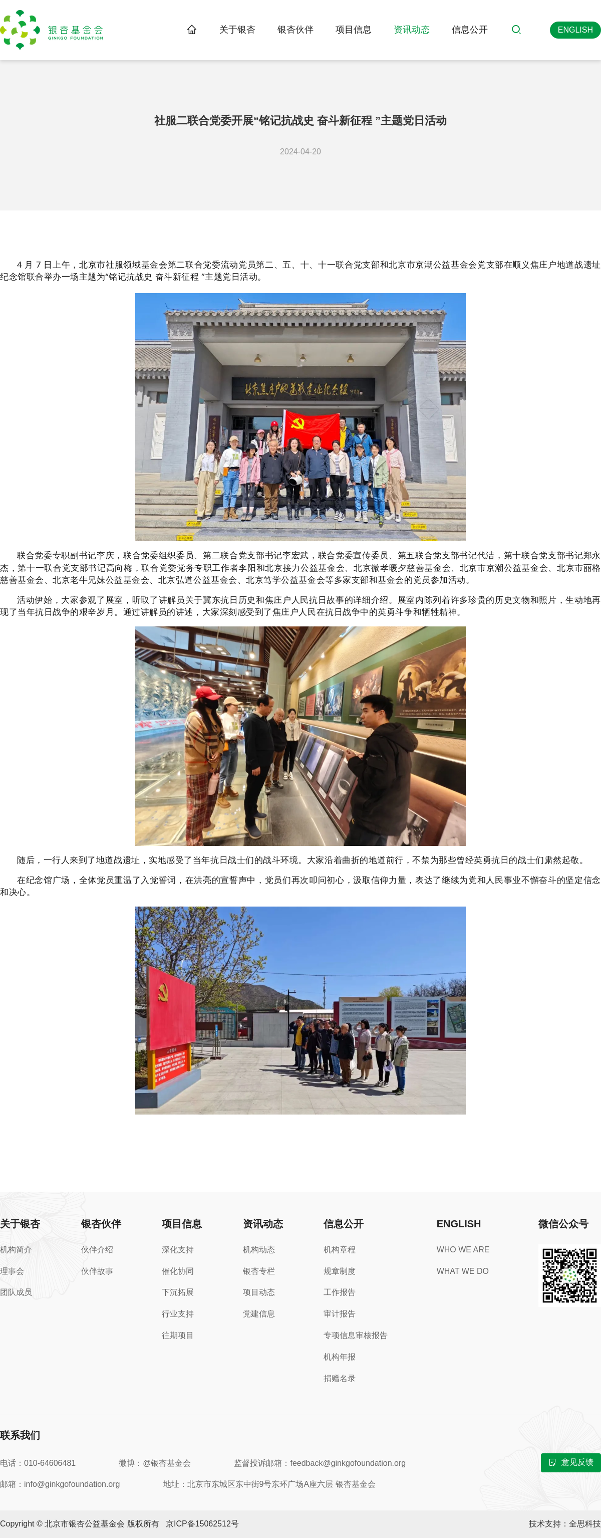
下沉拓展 (178, 1292)
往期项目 (178, 1335)
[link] (191, 30)
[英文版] (575, 30)
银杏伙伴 (295, 30)
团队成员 (16, 1292)
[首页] (191, 30)
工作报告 (340, 1292)
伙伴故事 (97, 1271)
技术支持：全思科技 (565, 1523)
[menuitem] (237, 30)
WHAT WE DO (463, 1271)
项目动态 (259, 1292)
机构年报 (340, 1357)
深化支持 (178, 1249)
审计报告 (340, 1313)
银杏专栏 (259, 1271)
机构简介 (16, 1249)
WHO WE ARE (463, 1249)
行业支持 (178, 1313)
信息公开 (470, 30)
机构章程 (340, 1249)
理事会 (12, 1271)
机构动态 (259, 1249)
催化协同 (178, 1271)
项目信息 (354, 30)
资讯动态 (412, 30)
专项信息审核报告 (356, 1335)
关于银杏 (237, 30)
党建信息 (259, 1313)
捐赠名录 (340, 1378)
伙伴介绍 (97, 1249)
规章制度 (340, 1271)
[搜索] (519, 30)
